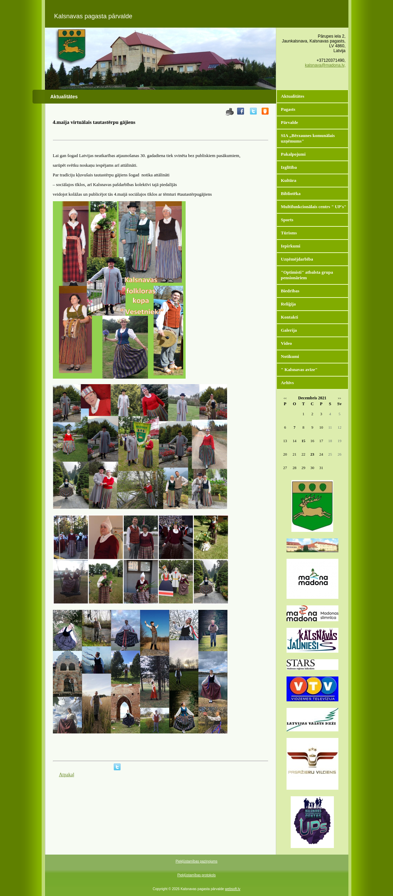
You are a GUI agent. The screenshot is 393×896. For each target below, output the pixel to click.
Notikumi (290, 356)
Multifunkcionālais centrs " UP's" (314, 206)
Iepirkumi (290, 246)
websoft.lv (232, 889)
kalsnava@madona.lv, (325, 65)
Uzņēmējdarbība (297, 259)
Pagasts (288, 109)
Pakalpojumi (293, 154)
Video (286, 343)
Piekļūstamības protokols (196, 875)
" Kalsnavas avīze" (299, 369)
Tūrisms (289, 232)
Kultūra (289, 180)
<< (285, 398)
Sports (287, 219)
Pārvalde (289, 122)
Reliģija (288, 303)
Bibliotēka (291, 193)
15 (303, 441)
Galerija (289, 330)
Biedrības (290, 290)
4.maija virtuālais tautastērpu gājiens (94, 122)
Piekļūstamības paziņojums (196, 861)
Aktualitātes (293, 96)
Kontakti (289, 317)
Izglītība (289, 167)
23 (312, 454)
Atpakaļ (66, 774)
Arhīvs (287, 382)
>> (339, 398)
